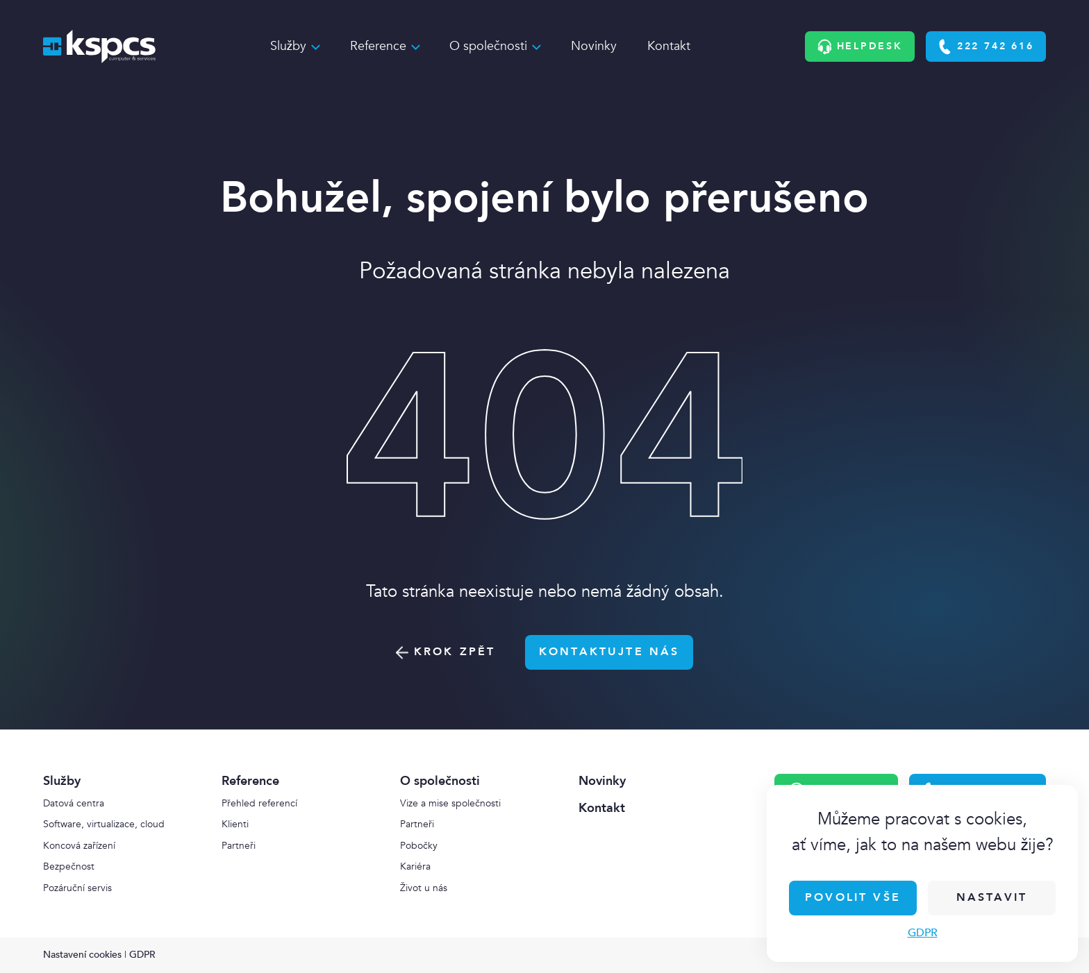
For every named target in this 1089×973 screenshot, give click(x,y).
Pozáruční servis (77, 888)
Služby (288, 46)
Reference (378, 46)
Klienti (235, 824)
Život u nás (423, 888)
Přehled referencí (259, 803)
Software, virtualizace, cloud (104, 824)
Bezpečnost (68, 866)
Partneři (239, 845)
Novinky (594, 46)
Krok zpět (445, 652)
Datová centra (73, 803)
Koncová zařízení (79, 845)
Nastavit (991, 897)
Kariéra (415, 866)
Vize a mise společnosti (450, 803)
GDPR (923, 932)
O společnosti (488, 46)
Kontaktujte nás (609, 651)
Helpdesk (860, 47)
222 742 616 (985, 47)
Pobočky (419, 845)
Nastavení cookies (82, 954)
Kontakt (668, 46)
